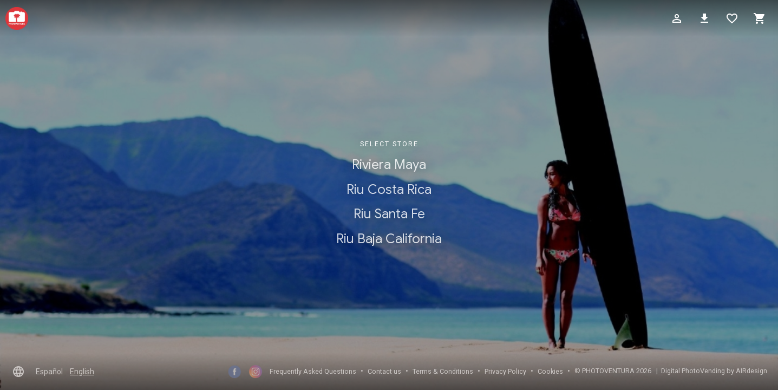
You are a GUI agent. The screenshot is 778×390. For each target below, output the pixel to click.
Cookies (550, 371)
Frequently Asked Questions (313, 371)
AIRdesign (751, 371)
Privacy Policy (505, 371)
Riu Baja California (389, 239)
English (82, 371)
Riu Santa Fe (389, 214)
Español (49, 371)
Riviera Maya (389, 165)
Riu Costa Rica (389, 189)
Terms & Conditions (443, 371)
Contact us (384, 371)
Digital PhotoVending (693, 371)
